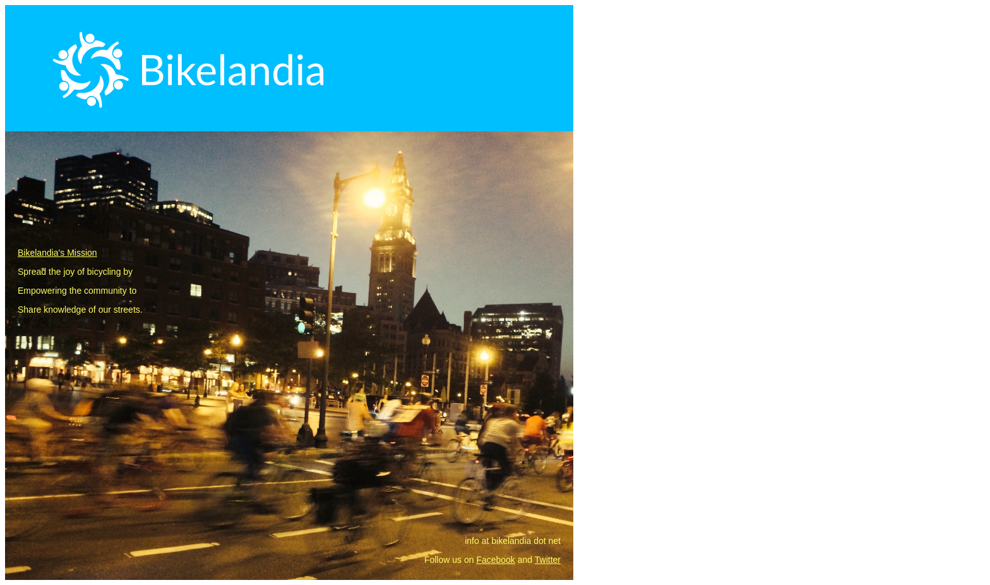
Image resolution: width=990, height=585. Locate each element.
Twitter (548, 560)
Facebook (495, 560)
